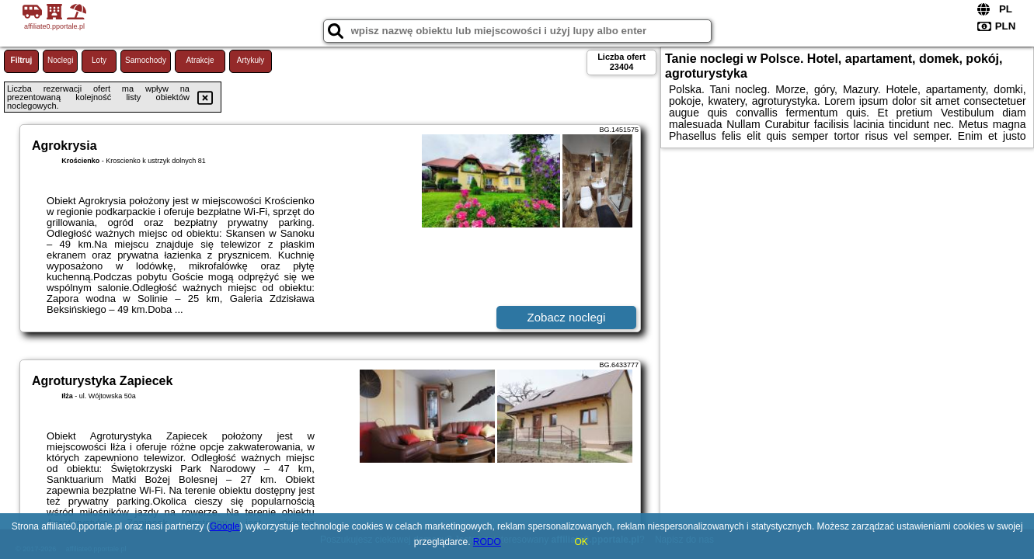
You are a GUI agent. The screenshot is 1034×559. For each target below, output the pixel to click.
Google (225, 526)
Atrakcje (200, 60)
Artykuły (251, 60)
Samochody (145, 60)
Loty (99, 60)
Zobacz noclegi (566, 317)
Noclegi (60, 60)
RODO (487, 541)
